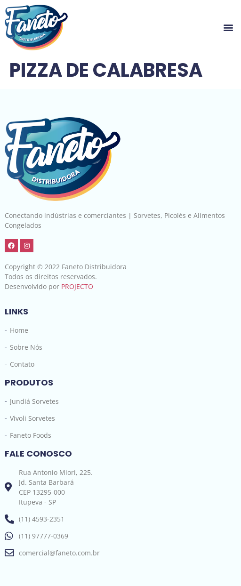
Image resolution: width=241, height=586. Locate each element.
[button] (228, 27)
